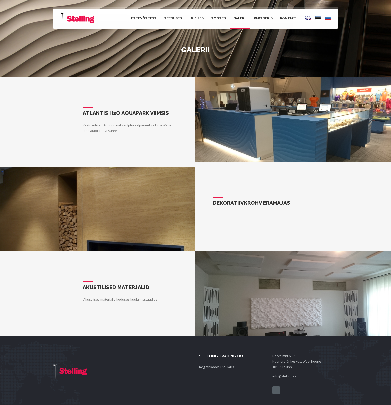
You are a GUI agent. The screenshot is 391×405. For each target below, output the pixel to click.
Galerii (239, 18)
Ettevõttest (144, 18)
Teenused (173, 18)
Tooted (218, 18)
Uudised (196, 18)
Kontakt (288, 18)
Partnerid (263, 18)
